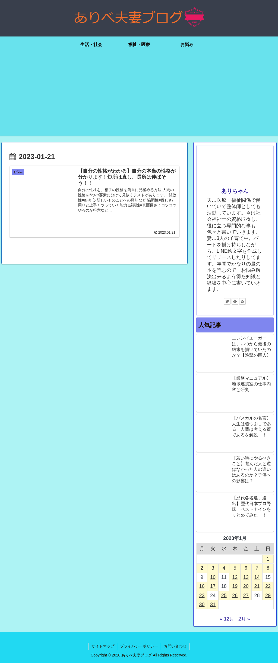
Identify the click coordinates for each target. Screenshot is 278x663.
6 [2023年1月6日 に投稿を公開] (246, 568)
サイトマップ (102, 646)
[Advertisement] (139, 97)
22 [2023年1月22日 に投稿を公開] (268, 586)
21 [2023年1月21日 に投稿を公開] (257, 586)
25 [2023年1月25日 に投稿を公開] (224, 595)
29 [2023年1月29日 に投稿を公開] (268, 595)
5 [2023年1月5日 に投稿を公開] (234, 568)
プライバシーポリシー (139, 646)
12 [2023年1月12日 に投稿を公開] (235, 577)
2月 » (244, 619)
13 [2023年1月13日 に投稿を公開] (246, 577)
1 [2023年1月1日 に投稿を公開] (268, 559)
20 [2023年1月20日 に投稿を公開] (246, 586)
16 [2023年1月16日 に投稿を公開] (201, 586)
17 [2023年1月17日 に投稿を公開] (213, 586)
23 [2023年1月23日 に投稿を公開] (201, 595)
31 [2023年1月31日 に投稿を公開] (213, 604)
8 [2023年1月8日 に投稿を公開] (268, 568)
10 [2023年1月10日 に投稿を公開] (213, 577)
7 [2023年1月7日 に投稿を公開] (256, 568)
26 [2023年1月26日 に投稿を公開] (235, 595)
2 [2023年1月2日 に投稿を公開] (201, 568)
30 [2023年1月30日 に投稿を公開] (201, 604)
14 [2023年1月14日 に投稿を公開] (257, 577)
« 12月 (227, 619)
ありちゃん (234, 191)
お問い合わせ (175, 646)
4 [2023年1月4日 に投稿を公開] (224, 568)
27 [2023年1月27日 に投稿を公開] (246, 595)
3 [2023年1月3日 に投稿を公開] (212, 568)
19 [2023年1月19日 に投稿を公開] (235, 586)
